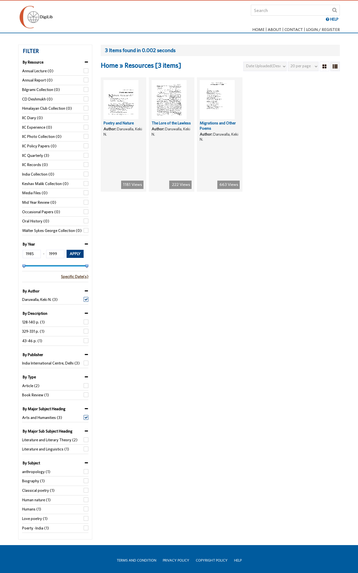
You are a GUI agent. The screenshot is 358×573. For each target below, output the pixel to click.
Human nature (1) (36, 500)
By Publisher (33, 355)
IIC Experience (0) (37, 127)
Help (238, 560)
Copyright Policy (212, 560)
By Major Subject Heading (44, 409)
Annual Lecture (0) (37, 71)
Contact (293, 29)
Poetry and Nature (118, 127)
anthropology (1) (36, 471)
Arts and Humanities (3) (42, 417)
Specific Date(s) (74, 276)
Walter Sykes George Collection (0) (52, 230)
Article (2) (30, 385)
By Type (29, 377)
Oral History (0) (35, 221)
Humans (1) (31, 509)
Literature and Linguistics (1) (45, 449)
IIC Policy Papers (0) (39, 146)
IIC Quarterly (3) (35, 155)
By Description (35, 313)
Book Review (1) (35, 395)
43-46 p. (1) (32, 341)
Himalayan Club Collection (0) (47, 108)
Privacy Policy (176, 560)
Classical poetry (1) (38, 490)
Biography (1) (33, 481)
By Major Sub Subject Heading (47, 431)
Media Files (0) (35, 193)
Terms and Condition (136, 560)
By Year (29, 244)
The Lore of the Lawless (171, 127)
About (274, 29)
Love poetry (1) (35, 518)
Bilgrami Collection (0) (41, 89)
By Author (31, 291)
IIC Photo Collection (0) (42, 136)
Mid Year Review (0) (39, 202)
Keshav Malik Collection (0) (45, 183)
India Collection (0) (38, 174)
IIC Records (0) (35, 164)
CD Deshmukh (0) (37, 99)
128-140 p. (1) (33, 322)
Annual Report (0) (37, 80)
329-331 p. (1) (33, 331)
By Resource (33, 62)
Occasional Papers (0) (41, 212)
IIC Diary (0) (32, 118)
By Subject (31, 463)
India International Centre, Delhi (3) (51, 363)
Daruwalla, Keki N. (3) (40, 299)
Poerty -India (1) (35, 528)
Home (258, 29)
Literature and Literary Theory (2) (49, 440)
